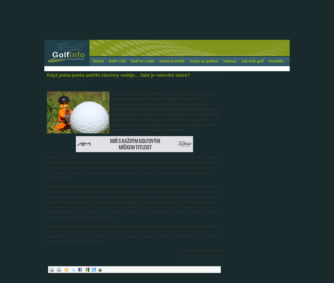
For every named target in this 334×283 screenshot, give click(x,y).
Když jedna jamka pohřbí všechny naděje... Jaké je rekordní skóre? (118, 75)
